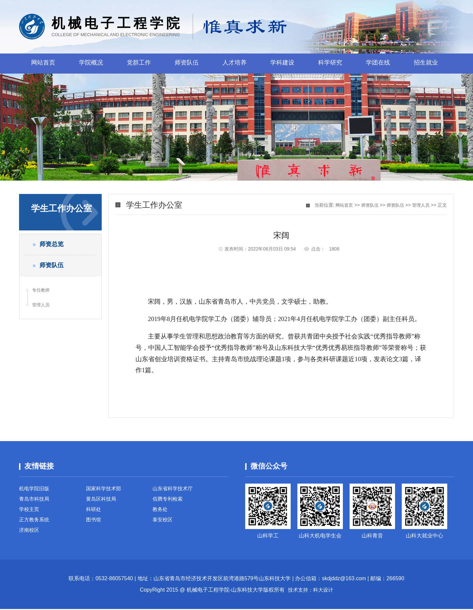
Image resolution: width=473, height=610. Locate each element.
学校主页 (29, 512)
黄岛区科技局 (102, 500)
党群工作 (138, 63)
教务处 (161, 512)
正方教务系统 (35, 523)
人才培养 (234, 63)
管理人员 (42, 311)
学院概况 (91, 63)
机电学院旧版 (35, 489)
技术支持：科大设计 (311, 591)
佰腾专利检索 (169, 500)
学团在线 (378, 63)
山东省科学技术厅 (174, 489)
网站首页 (43, 63)
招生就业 (425, 63)
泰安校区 (163, 523)
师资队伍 (186, 63)
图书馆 (94, 523)
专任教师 (42, 295)
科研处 (94, 512)
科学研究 (330, 63)
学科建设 (282, 63)
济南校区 (29, 534)
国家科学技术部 (104, 489)
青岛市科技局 (35, 500)
